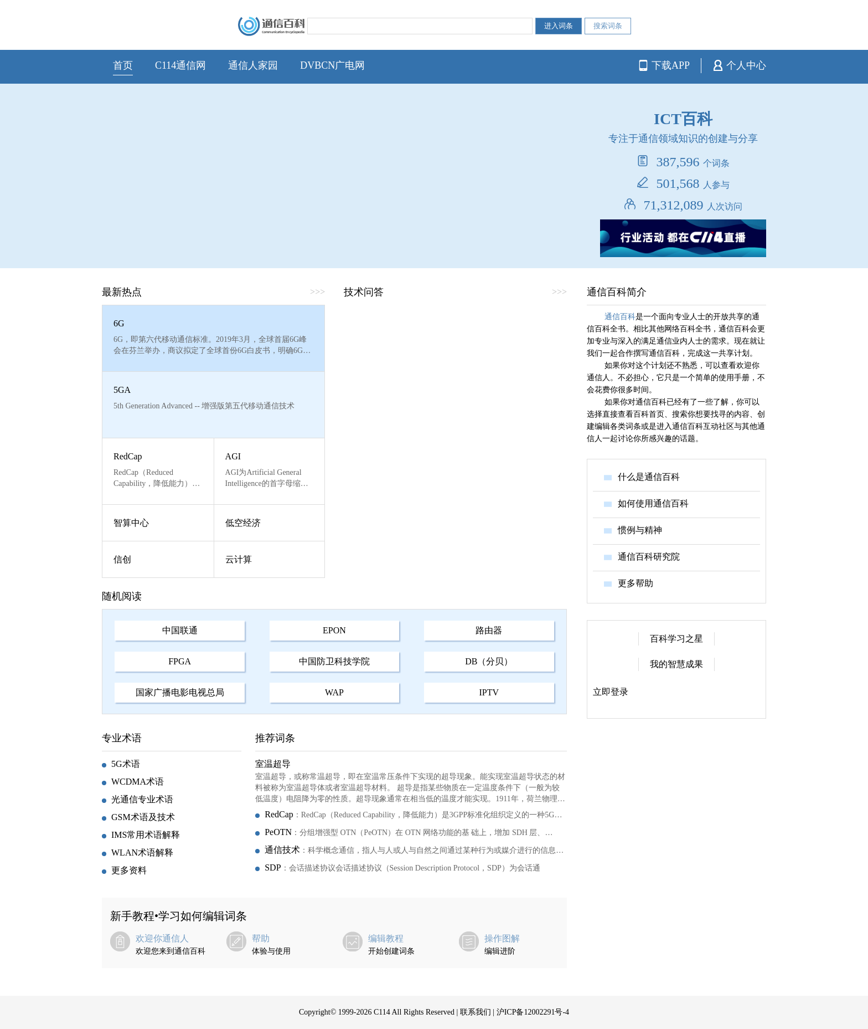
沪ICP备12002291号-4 (533, 1012)
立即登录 (610, 692)
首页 (123, 65)
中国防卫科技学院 (334, 661)
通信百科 (620, 317)
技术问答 (364, 292)
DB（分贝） (489, 661)
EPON (334, 630)
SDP (273, 867)
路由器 (489, 630)
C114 (382, 1012)
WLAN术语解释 (142, 852)
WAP (334, 692)
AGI (233, 456)
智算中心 (131, 523)
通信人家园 (253, 65)
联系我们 (475, 1012)
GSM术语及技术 (143, 817)
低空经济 (243, 523)
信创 (122, 559)
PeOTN (278, 832)
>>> (317, 291)
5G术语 (125, 764)
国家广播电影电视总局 (180, 692)
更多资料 (129, 870)
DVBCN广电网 (332, 65)
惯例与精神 (640, 530)
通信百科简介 (617, 292)
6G (119, 323)
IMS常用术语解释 (145, 834)
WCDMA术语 (137, 781)
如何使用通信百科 (653, 503)
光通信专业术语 (142, 799)
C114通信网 (180, 65)
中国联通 (180, 630)
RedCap (127, 456)
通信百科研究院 (649, 556)
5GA (122, 390)
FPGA (179, 661)
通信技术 (282, 849)
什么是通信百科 (649, 477)
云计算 (238, 559)
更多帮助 (635, 583)
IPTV (489, 692)
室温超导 (273, 764)
